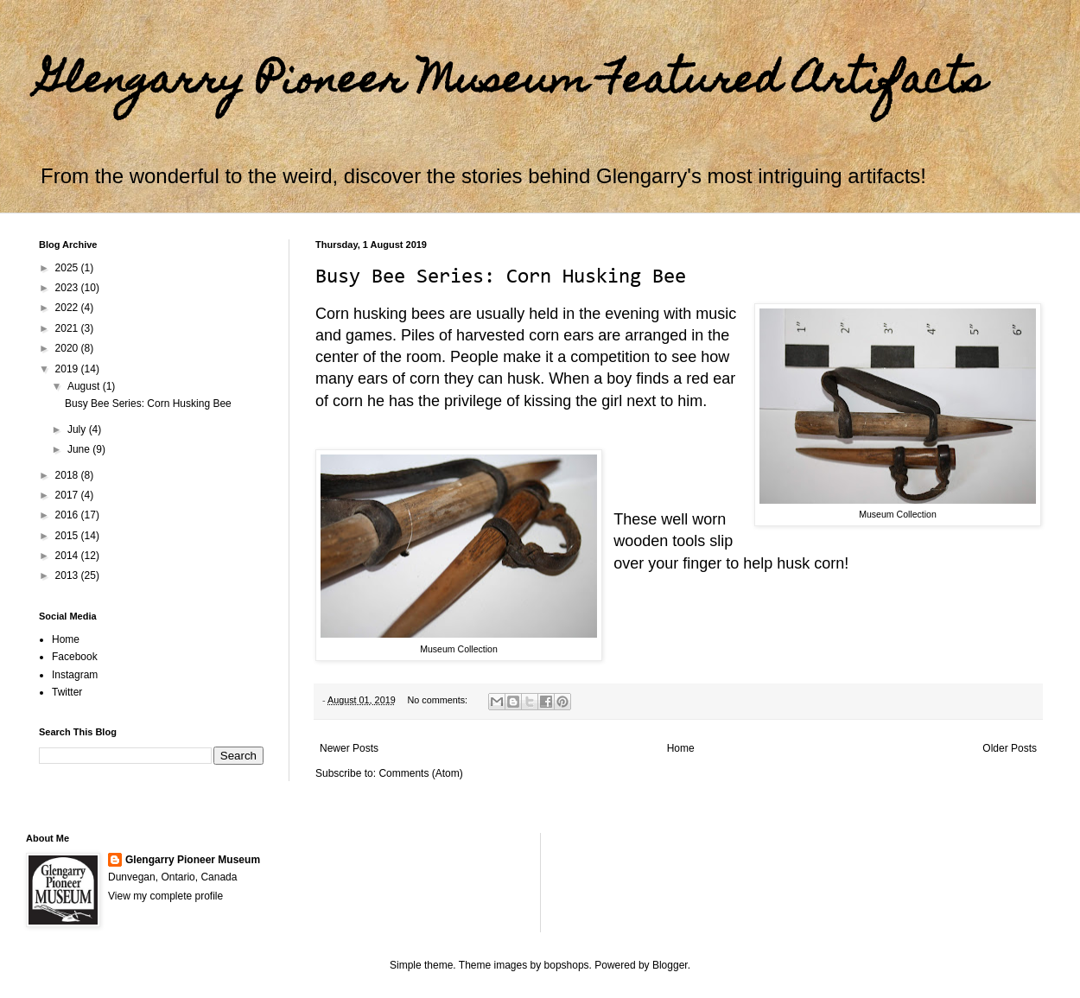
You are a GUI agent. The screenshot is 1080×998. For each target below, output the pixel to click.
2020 (68, 348)
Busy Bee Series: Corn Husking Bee (500, 277)
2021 (68, 328)
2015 (68, 536)
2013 (68, 575)
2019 (68, 369)
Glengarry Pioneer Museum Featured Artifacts (512, 84)
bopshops (566, 965)
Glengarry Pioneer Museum (192, 860)
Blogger (670, 965)
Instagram (75, 675)
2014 (68, 556)
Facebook (75, 657)
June (79, 449)
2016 (68, 515)
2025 (68, 268)
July (78, 429)
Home (681, 748)
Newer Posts (349, 748)
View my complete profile (165, 896)
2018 (68, 475)
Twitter (67, 692)
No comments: (438, 700)
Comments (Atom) (420, 773)
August (85, 386)
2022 (68, 308)
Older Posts (1009, 748)
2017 (68, 495)
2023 (68, 288)
